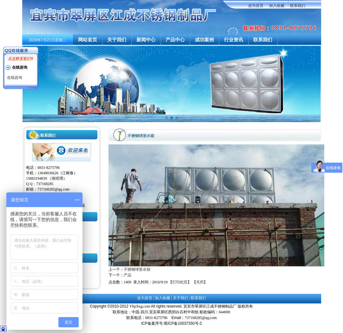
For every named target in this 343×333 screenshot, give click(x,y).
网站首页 (87, 39)
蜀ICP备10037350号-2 (183, 323)
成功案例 (204, 39)
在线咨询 (14, 77)
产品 (127, 275)
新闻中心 (145, 39)
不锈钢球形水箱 (137, 269)
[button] (166, 117)
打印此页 (180, 282)
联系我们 (297, 5)
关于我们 (116, 39)
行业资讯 (233, 39)
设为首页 (255, 5)
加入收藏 (276, 5)
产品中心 (175, 39)
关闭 (200, 282)
